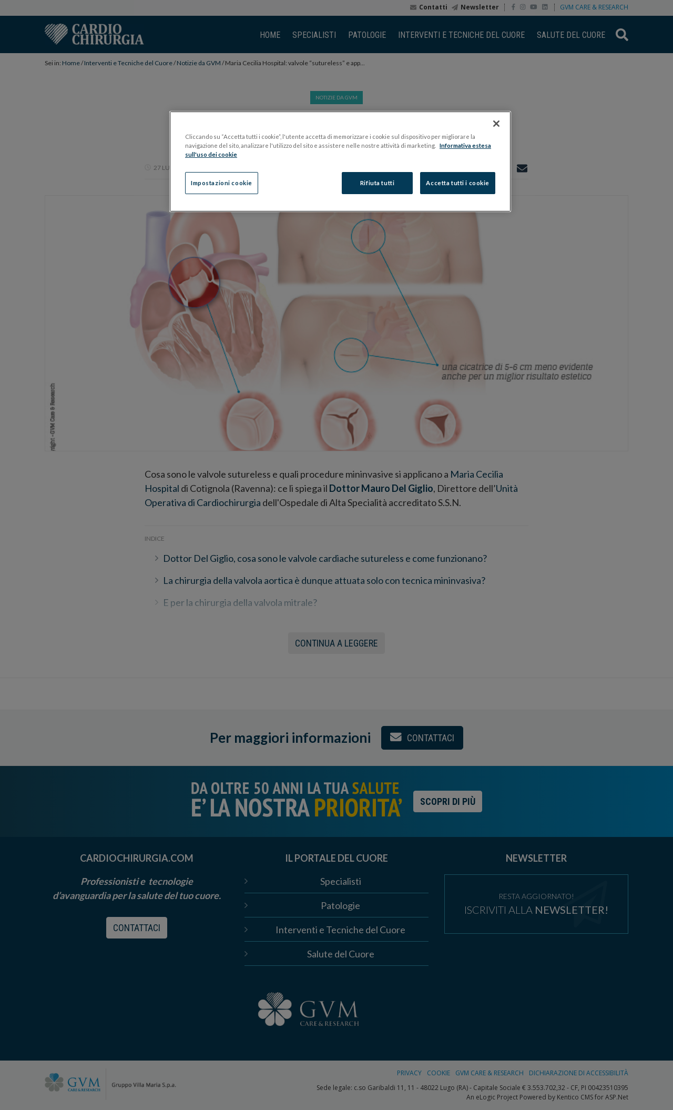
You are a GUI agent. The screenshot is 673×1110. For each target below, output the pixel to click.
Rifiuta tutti (377, 182)
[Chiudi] (496, 123)
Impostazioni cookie (221, 182)
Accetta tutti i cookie (458, 182)
